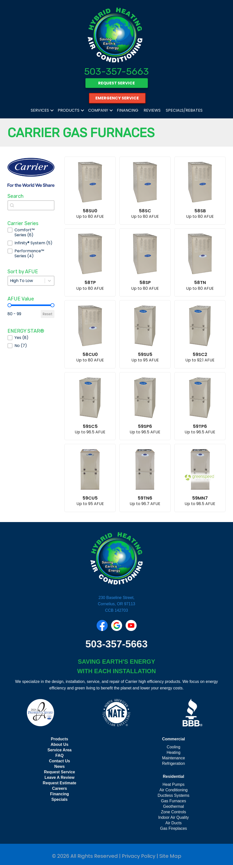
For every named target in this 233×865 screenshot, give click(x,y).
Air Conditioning (173, 790)
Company (98, 110)
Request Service (59, 772)
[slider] (9, 305)
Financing (127, 110)
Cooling (173, 747)
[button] (30, 233)
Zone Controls (173, 812)
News (59, 766)
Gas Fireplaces (173, 828)
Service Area (59, 750)
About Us (59, 744)
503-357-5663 (116, 71)
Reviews (152, 110)
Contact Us (59, 761)
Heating (173, 752)
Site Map (170, 856)
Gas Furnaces (173, 801)
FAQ (59, 755)
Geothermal (173, 806)
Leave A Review (59, 777)
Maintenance (173, 758)
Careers (59, 788)
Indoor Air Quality (173, 817)
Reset (47, 313)
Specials (59, 799)
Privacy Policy (138, 856)
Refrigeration (173, 763)
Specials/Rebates (184, 110)
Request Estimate (59, 783)
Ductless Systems (173, 795)
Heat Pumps (174, 784)
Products (68, 110)
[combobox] (30, 205)
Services (40, 110)
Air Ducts (173, 823)
